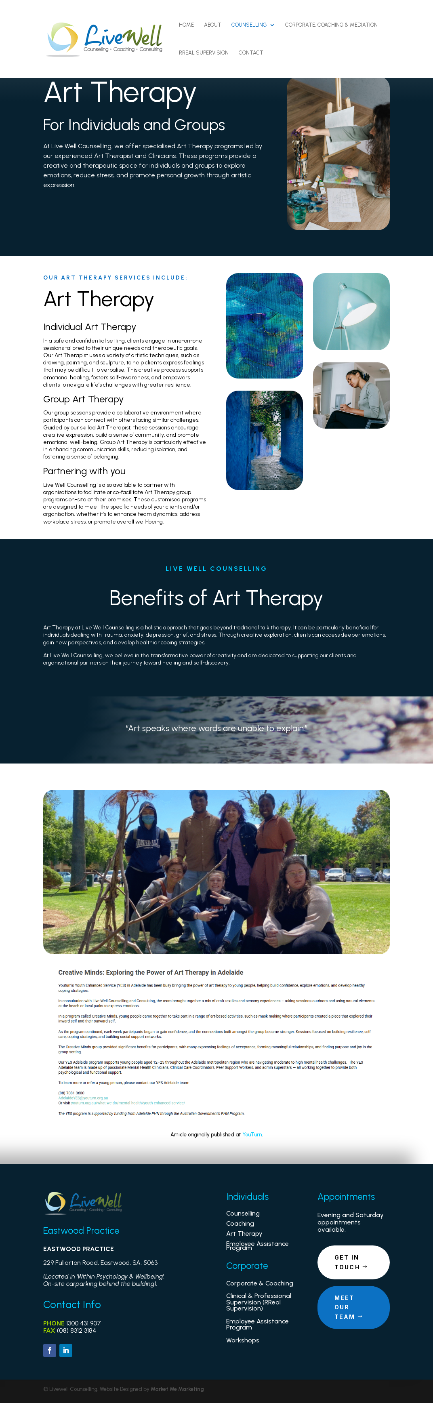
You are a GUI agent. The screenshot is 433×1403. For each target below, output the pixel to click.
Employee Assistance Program (257, 1245)
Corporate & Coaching (259, 1283)
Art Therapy (244, 1233)
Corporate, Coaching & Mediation (331, 25)
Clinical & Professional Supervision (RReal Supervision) (258, 1302)
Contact (251, 53)
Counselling (249, 25)
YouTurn (252, 1135)
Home (186, 25)
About (212, 25)
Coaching (240, 1223)
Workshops (242, 1340)
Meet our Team (344, 1307)
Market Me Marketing (177, 1389)
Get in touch (347, 1262)
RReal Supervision (204, 53)
